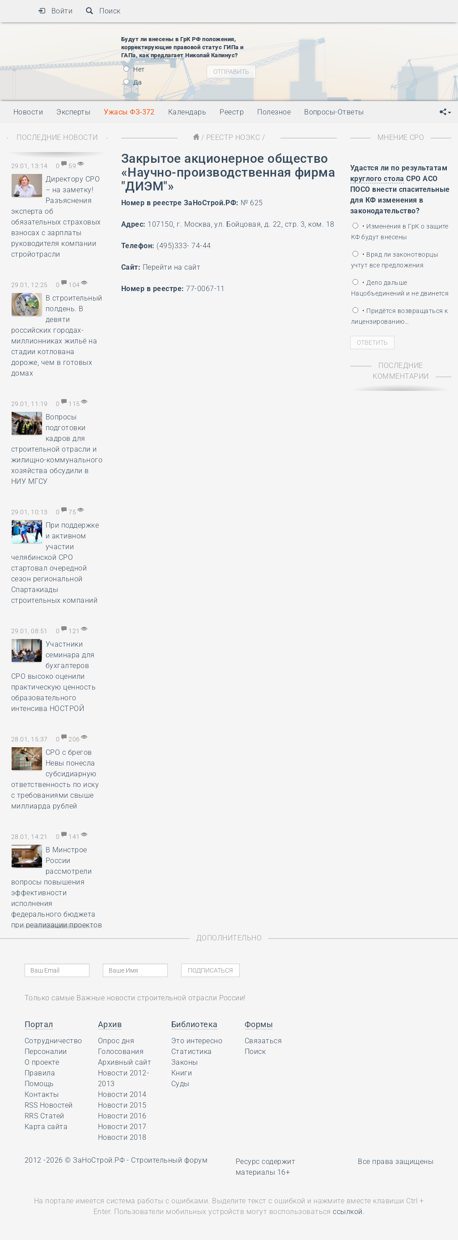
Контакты (42, 1094)
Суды (180, 1083)
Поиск (103, 11)
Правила (40, 1073)
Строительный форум (169, 1160)
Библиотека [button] (194, 1024)
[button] (445, 112)
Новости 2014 (122, 1094)
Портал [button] (39, 1024)
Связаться (263, 1041)
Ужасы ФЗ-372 (129, 112)
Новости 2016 (122, 1116)
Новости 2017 (122, 1126)
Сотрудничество (53, 1041)
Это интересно (196, 1041)
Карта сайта (46, 1126)
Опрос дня (116, 1041)
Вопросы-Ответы (334, 112)
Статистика (191, 1051)
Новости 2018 (122, 1137)
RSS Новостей (49, 1105)
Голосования (121, 1051)
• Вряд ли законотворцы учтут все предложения (394, 260)
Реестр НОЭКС (233, 137)
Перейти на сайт (171, 267)
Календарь (187, 112)
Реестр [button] (232, 112)
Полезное (274, 112)
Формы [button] (259, 1024)
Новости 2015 (122, 1105)
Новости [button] (28, 112)
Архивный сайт (124, 1062)
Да (132, 82)
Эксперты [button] (73, 112)
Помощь (39, 1083)
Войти (55, 11)
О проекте (42, 1062)
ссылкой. (349, 1211)
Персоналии (46, 1051)
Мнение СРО (400, 137)
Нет (134, 69)
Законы (184, 1062)
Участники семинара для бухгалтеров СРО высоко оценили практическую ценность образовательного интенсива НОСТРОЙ (53, 676)
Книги (181, 1073)
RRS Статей (44, 1116)
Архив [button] (110, 1024)
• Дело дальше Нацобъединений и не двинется (400, 288)
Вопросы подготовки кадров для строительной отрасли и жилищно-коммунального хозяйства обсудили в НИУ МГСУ (56, 449)
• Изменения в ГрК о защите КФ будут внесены (400, 232)
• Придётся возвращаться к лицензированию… (399, 316)
